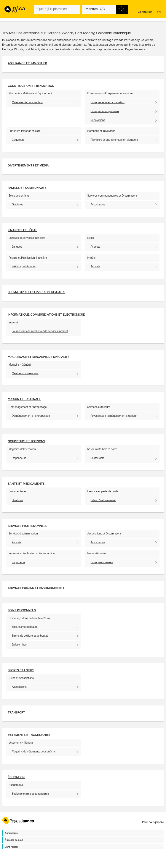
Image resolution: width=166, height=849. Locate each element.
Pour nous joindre (153, 822)
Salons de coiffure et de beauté (30, 635)
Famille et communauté (27, 188)
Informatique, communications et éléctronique (46, 314)
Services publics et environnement (36, 588)
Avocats (95, 246)
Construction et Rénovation (31, 86)
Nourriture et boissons (26, 441)
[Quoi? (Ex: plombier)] (57, 9)
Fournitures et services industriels (36, 292)
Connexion (145, 12)
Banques (17, 246)
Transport (16, 712)
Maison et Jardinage (24, 399)
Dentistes (17, 500)
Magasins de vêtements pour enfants (34, 751)
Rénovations (98, 120)
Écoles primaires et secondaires (30, 794)
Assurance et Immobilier (27, 63)
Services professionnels (27, 526)
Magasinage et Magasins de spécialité (38, 357)
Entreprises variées (102, 562)
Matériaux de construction (27, 102)
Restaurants (97, 458)
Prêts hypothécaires (23, 266)
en (159, 12)
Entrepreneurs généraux (105, 111)
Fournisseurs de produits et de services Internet (40, 331)
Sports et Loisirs (21, 670)
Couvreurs (18, 140)
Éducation (16, 777)
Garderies (17, 204)
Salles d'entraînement (103, 500)
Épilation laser (19, 644)
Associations (98, 204)
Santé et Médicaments (26, 484)
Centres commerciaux (25, 373)
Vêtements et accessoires (29, 735)
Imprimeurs (18, 562)
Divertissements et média (28, 165)
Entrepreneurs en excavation (107, 102)
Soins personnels (22, 610)
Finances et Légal (22, 230)
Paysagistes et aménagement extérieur (114, 416)
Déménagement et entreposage (31, 416)
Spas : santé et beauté (25, 627)
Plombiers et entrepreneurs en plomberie (115, 140)
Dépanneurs (19, 458)
